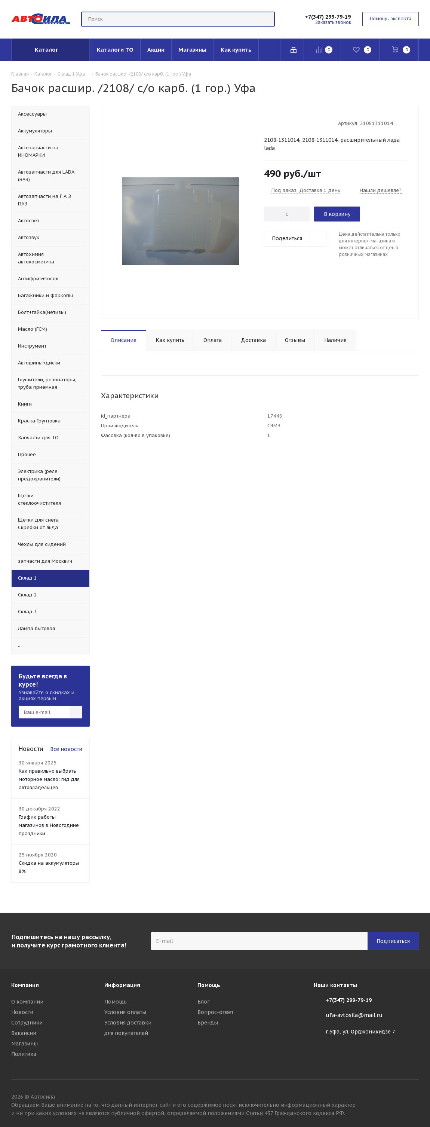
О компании (27, 1001)
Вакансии (23, 1033)
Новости (22, 1012)
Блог (203, 1001)
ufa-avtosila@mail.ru (354, 1015)
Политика (23, 1054)
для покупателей (126, 1033)
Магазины (24, 1043)
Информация (122, 985)
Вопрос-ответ (215, 1012)
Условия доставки (127, 1022)
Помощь (115, 1001)
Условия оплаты (125, 1012)
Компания (25, 985)
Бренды (207, 1022)
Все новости (66, 749)
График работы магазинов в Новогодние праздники (49, 825)
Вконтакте (413, 1097)
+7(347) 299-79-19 (328, 16)
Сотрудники (27, 1022)
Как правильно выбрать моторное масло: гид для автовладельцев (49, 779)
